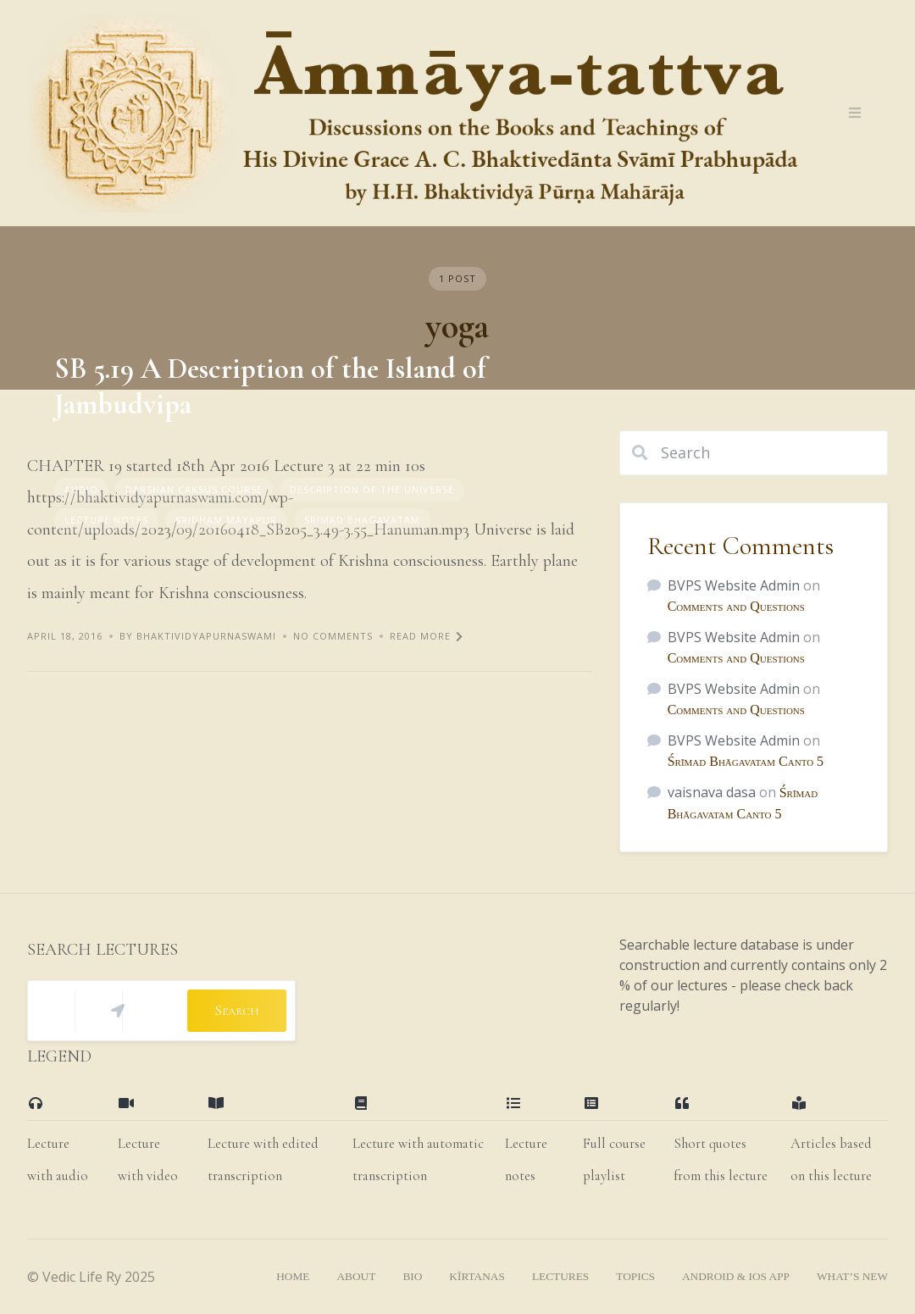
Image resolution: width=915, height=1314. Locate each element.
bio (412, 1276)
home (292, 1276)
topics (635, 1276)
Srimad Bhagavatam (362, 519)
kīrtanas (477, 1276)
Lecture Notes (106, 519)
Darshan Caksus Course (194, 489)
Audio (81, 489)
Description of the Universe (372, 489)
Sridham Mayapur (226, 519)
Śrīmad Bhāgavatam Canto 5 (746, 761)
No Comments (333, 635)
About (355, 1276)
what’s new (852, 1276)
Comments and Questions (736, 606)
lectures (560, 1276)
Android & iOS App (736, 1276)
